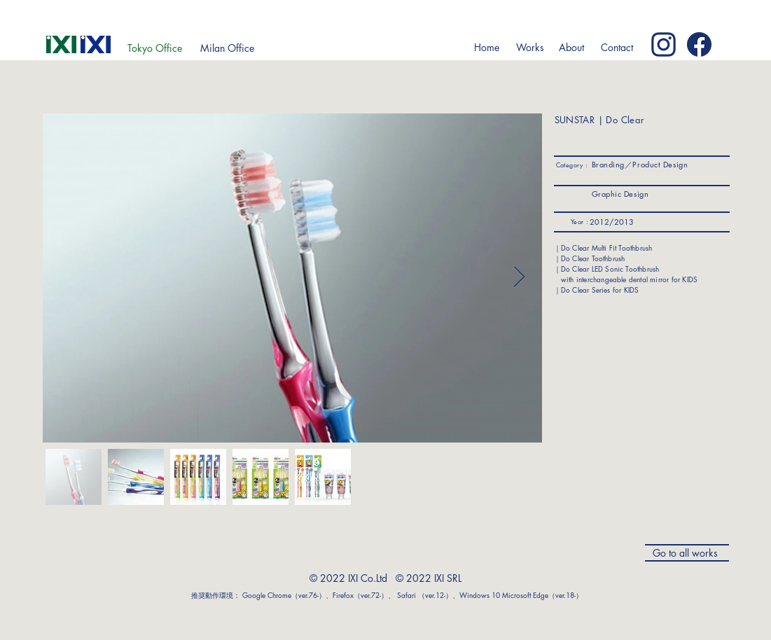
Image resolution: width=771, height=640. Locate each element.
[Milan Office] (227, 48)
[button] (530, 48)
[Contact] (617, 48)
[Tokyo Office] (155, 48)
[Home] (487, 48)
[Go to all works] (687, 553)
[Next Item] (519, 278)
